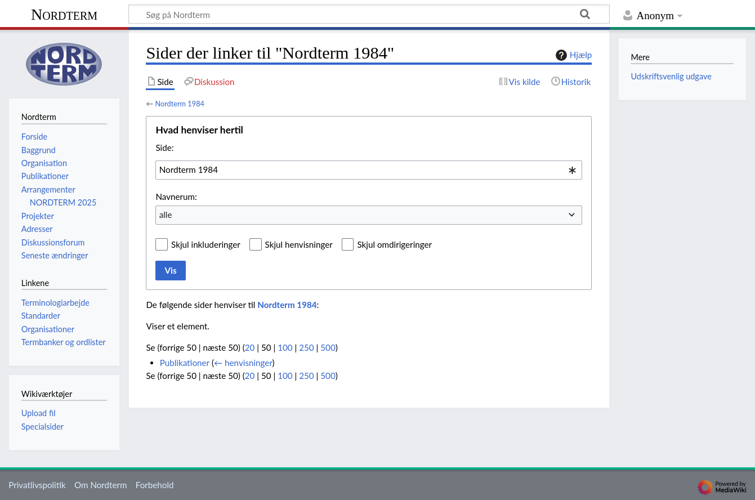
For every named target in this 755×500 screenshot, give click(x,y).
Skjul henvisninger (299, 244)
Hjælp (572, 55)
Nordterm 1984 (179, 103)
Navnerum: (175, 196)
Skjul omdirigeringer (394, 244)
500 (327, 347)
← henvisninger (243, 363)
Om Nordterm (100, 485)
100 (285, 347)
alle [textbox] (165, 214)
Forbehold (155, 485)
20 (250, 347)
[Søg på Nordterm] (369, 14)
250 (306, 347)
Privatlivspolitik (37, 485)
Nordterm (64, 14)
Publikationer (184, 363)
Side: (164, 147)
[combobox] (368, 170)
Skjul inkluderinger (205, 244)
